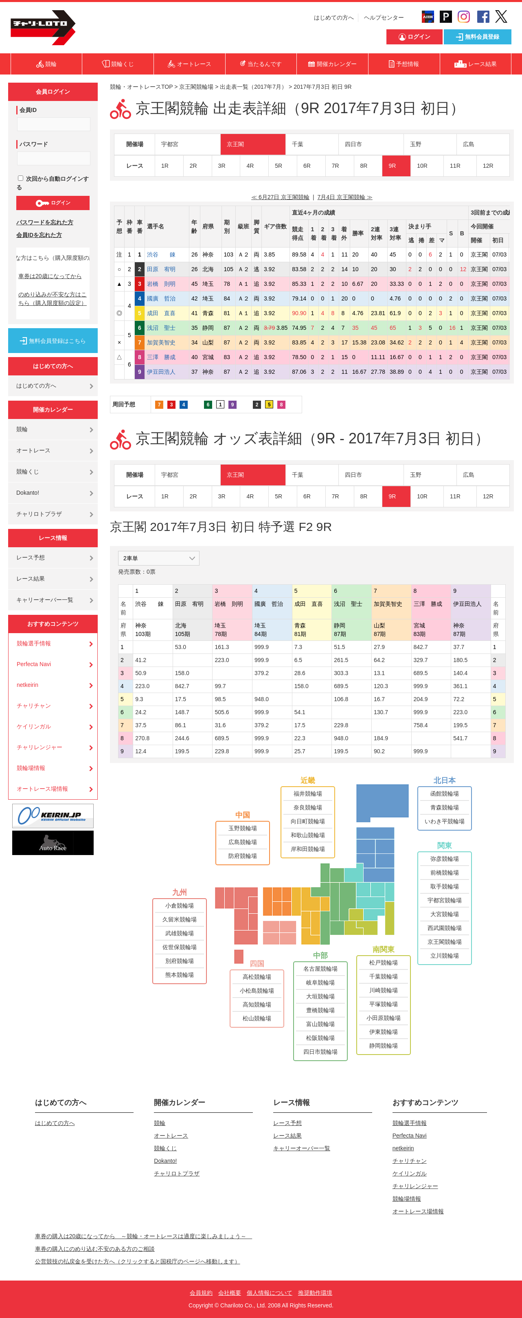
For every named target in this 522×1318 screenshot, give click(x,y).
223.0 (222, 660)
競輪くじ (27, 471)
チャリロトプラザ (39, 514)
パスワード (34, 144)
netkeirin (27, 685)
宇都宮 (169, 144)
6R (307, 165)
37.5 (140, 725)
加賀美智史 (167, 342)
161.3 (222, 647)
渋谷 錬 (167, 254)
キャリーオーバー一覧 (44, 599)
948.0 (261, 699)
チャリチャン (34, 705)
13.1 (379, 673)
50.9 (140, 673)
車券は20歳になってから (50, 276)
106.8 (341, 699)
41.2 (140, 660)
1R (165, 165)
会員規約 (201, 1292)
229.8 (341, 725)
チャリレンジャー (39, 747)
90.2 (379, 751)
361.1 (460, 686)
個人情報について (269, 1292)
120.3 (381, 686)
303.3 (341, 673)
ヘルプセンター (384, 17)
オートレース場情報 (42, 788)
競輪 (22, 429)
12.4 (140, 751)
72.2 (458, 699)
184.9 (381, 738)
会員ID (28, 110)
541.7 (460, 738)
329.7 (421, 660)
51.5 (339, 647)
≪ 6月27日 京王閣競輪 (280, 197)
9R (392, 165)
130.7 (381, 712)
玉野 (415, 144)
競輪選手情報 (34, 643)
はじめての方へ (334, 17)
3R (222, 165)
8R (364, 165)
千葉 (297, 144)
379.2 (261, 673)
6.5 (298, 660)
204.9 (421, 699)
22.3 (299, 738)
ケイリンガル (34, 726)
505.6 (222, 712)
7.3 (298, 647)
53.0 (180, 647)
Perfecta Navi (34, 664)
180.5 (460, 660)
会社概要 (229, 1292)
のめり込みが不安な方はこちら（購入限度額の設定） (52, 298)
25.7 (299, 751)
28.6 (299, 673)
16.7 (379, 699)
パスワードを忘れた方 (44, 222)
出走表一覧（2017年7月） (253, 86)
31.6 (220, 725)
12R (488, 165)
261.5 (341, 660)
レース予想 (30, 557)
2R (193, 165)
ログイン (52, 203)
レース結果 (30, 578)
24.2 (140, 712)
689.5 (421, 673)
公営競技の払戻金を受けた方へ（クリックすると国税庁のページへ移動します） (137, 1261)
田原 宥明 (167, 269)
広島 (468, 144)
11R (455, 165)
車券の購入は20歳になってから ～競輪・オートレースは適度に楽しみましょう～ (143, 1236)
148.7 (182, 712)
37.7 (458, 647)
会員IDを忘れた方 (39, 235)
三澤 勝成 (167, 357)
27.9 (379, 647)
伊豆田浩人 (167, 371)
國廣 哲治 (167, 298)
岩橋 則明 (167, 284)
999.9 (261, 647)
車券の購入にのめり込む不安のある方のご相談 (95, 1249)
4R (250, 165)
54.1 (299, 712)
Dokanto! (27, 492)
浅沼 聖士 (167, 328)
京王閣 (235, 144)
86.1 (180, 725)
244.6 (182, 738)
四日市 (353, 144)
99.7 (220, 686)
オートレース (33, 450)
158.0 (182, 673)
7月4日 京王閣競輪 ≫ (344, 197)
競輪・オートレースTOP (141, 86)
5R (278, 165)
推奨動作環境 (315, 1292)
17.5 (180, 699)
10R (422, 165)
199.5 (460, 725)
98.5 (220, 699)
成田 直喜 (167, 313)
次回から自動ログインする (52, 183)
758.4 (421, 725)
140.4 (460, 673)
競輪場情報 (31, 768)
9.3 (139, 699)
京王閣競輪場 (196, 86)
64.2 (379, 660)
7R (335, 165)
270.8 (142, 738)
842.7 (421, 647)
